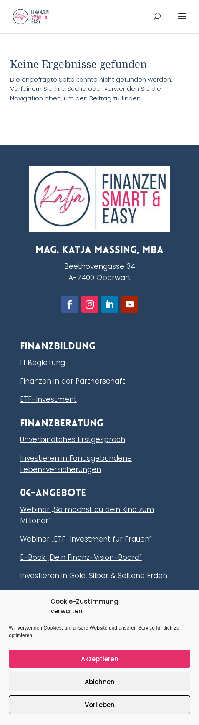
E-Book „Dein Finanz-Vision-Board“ (81, 557)
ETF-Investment (48, 399)
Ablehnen (100, 681)
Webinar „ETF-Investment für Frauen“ (86, 539)
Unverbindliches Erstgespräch (72, 439)
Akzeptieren (99, 659)
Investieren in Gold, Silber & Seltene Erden (93, 576)
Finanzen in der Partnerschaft (72, 381)
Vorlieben (100, 704)
